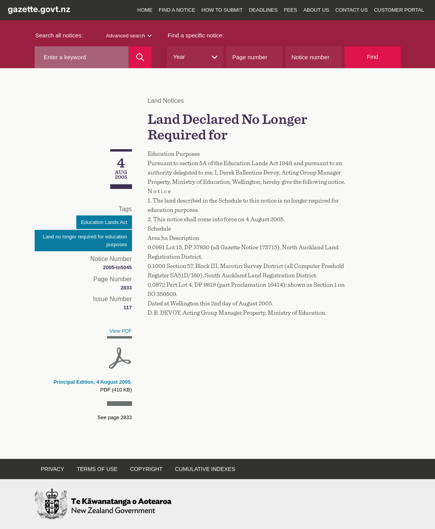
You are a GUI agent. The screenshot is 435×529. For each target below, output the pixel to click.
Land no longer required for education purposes (85, 240)
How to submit (222, 10)
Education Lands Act (104, 222)
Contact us (351, 10)
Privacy (52, 469)
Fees (290, 10)
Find (372, 56)
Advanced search (128, 36)
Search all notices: (59, 35)
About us (316, 10)
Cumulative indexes (205, 469)
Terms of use (97, 469)
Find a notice (177, 10)
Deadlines (263, 10)
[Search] (140, 57)
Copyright (146, 469)
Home (145, 10)
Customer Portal (399, 10)
